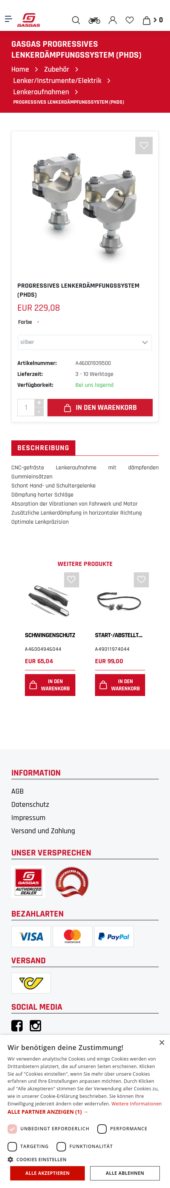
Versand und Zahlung (43, 831)
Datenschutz (30, 804)
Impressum (28, 818)
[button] (85, 1112)
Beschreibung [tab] (43, 448)
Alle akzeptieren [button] (47, 1173)
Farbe (25, 322)
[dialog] (85, 1111)
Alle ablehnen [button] (125, 1173)
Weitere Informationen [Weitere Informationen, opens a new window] (137, 1104)
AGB (17, 791)
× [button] (161, 1043)
